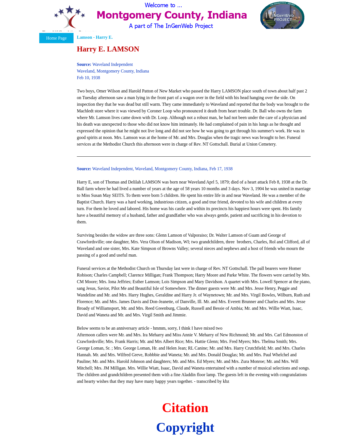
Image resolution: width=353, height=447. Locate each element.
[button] (69, 20)
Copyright (185, 427)
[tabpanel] (194, 214)
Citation (185, 407)
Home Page (56, 38)
